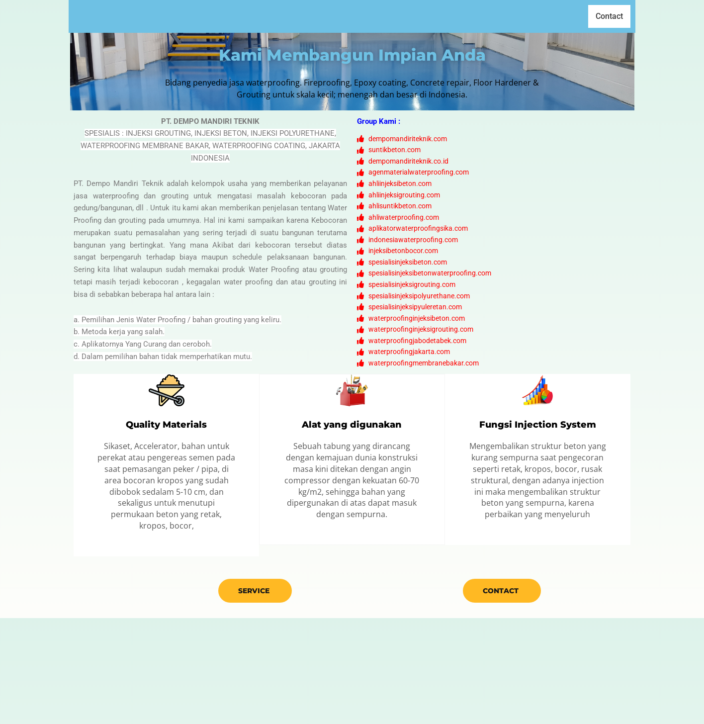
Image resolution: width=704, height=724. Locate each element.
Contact (610, 16)
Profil (366, 16)
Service (253, 696)
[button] (409, 16)
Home (331, 16)
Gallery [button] (564, 16)
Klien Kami (460, 16)
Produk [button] (408, 16)
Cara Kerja (513, 16)
